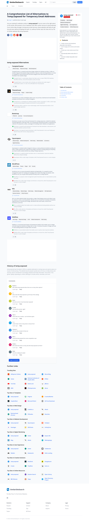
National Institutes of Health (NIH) (33, 379)
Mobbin (13, 453)
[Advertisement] (31, 49)
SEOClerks (30, 427)
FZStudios (30, 414)
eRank (46, 409)
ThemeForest (16, 90)
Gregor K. (11, 20)
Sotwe (12, 379)
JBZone (46, 383)
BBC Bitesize (14, 479)
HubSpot (47, 423)
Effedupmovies (32, 388)
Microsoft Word (32, 401)
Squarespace (16, 138)
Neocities (47, 414)
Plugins (23, 92)
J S (12, 293)
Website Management (39, 191)
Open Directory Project (49, 479)
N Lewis (14, 307)
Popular (28, 2)
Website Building (16, 191)
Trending (34, 2)
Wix (13, 189)
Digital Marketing (16, 143)
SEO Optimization (48, 191)
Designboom (48, 461)
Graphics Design (29, 92)
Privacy (67, 506)
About (47, 506)
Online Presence (24, 193)
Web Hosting (32, 140)
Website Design (16, 68)
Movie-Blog (48, 374)
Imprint (47, 508)
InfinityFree (48, 427)
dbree (46, 388)
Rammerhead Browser (14, 414)
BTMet (46, 379)
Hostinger (13, 427)
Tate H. (14, 314)
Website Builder (40, 140)
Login (74, 2)
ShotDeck (30, 461)
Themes (21, 166)
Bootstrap (15, 113)
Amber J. (14, 344)
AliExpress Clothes (16, 374)
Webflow (15, 217)
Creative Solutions (64, 27)
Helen (13, 351)
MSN (12, 388)
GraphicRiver (14, 401)
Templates (20, 6)
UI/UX (29, 219)
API (45, 2)
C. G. (13, 322)
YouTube (13, 383)
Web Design (15, 219)
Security (33, 166)
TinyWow (30, 466)
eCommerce (46, 140)
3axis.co (47, 466)
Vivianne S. (14, 329)
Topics (40, 2)
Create (12, 466)
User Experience (73, 24)
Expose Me (47, 436)
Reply (20, 289)
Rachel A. (14, 285)
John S (13, 336)
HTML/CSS (15, 115)
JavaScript (20, 115)
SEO (30, 166)
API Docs (28, 511)
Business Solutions (16, 193)
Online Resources (74, 27)
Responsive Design (23, 68)
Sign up (80, 2)
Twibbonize (48, 448)
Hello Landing (48, 453)
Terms (66, 508)
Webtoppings (48, 440)
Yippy (29, 479)
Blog (12, 440)
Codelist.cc (30, 409)
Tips (27, 508)
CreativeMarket (49, 396)
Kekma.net (31, 383)
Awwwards (31, 453)
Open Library (48, 474)
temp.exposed (31, 374)
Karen (13, 300)
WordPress (15, 164)
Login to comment (14, 360)
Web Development (32, 68)
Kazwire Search (32, 474)
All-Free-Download (50, 401)
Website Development (24, 140)
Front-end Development (28, 115)
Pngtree (30, 396)
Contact (28, 506)
